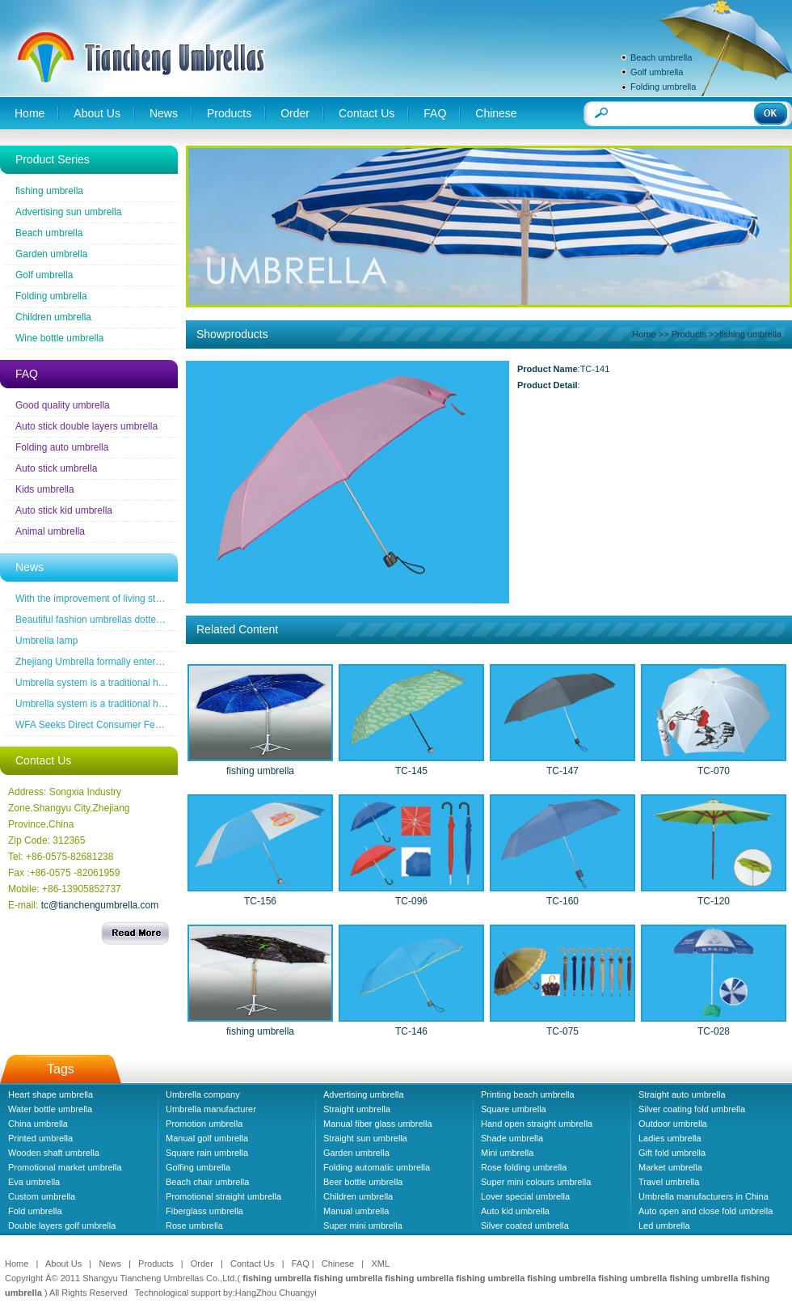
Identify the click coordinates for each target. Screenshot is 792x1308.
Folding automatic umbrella (376, 1167)
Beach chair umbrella (207, 1182)
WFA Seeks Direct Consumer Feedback (100, 724)
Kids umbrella (44, 489)
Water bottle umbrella (50, 1109)
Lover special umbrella (525, 1196)
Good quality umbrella (62, 405)
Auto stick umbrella (56, 468)
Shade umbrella (512, 1138)
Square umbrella (513, 1109)
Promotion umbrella (204, 1123)
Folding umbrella (663, 86)
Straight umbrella (356, 1109)
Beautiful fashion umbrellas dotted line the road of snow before (149, 619)
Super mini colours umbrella (536, 1182)
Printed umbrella (40, 1138)
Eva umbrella (34, 1182)
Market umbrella (670, 1167)
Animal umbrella (50, 531)
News (164, 113)
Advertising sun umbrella (68, 212)
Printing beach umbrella (528, 1094)
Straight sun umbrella (365, 1138)
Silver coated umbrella (525, 1225)
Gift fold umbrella (672, 1153)
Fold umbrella (35, 1211)
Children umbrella (53, 317)
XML (380, 1263)
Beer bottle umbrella (362, 1182)
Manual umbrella (356, 1211)
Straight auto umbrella (682, 1094)
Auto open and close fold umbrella (705, 1211)
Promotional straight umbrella (223, 1196)
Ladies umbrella (669, 1138)
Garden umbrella (51, 254)
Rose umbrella (194, 1225)
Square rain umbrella (207, 1153)
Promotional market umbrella (65, 1167)
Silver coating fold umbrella (691, 1109)
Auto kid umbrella (515, 1211)
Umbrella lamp (46, 640)
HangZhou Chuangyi (276, 1292)
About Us (97, 113)
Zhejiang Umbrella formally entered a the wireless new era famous (157, 661)
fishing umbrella (49, 191)
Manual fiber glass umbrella (377, 1123)
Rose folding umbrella (524, 1167)
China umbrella (38, 1123)
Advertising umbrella (363, 1094)
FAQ (434, 113)
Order (295, 113)
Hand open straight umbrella (536, 1123)
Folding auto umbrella (61, 447)
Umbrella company (203, 1094)
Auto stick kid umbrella (63, 510)
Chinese (495, 113)
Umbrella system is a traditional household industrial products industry (165, 682)
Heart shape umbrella (50, 1094)
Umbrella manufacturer (211, 1109)
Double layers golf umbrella (62, 1225)
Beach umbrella (661, 57)
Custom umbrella (41, 1196)
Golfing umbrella (198, 1167)
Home (29, 113)
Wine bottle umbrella (59, 338)
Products (229, 113)
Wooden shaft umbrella (53, 1153)
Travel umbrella (668, 1182)
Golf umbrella (656, 72)
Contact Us (366, 113)
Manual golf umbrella (207, 1138)
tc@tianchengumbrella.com (100, 905)
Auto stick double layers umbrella (86, 426)
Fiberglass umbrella (204, 1211)
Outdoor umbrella (672, 1123)
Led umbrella (664, 1225)
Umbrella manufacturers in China (703, 1196)
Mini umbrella (507, 1153)
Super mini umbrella (362, 1225)
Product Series (52, 159)
